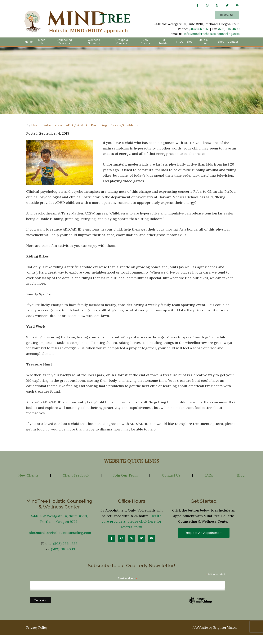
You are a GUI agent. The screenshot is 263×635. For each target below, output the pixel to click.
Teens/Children (124, 125)
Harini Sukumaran (46, 125)
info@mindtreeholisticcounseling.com (212, 34)
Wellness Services (94, 41)
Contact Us (227, 15)
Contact (233, 41)
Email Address (127, 578)
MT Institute (164, 41)
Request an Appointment (204, 532)
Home (29, 41)
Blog (189, 41)
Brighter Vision (225, 627)
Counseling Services (64, 41)
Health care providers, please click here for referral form (131, 521)
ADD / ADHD (76, 125)
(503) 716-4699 (229, 29)
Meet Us (41, 41)
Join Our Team (125, 475)
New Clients (145, 41)
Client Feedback (76, 475)
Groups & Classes (121, 41)
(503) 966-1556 (199, 29)
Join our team (205, 41)
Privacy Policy (36, 627)
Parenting (99, 125)
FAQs (179, 41)
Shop (221, 41)
